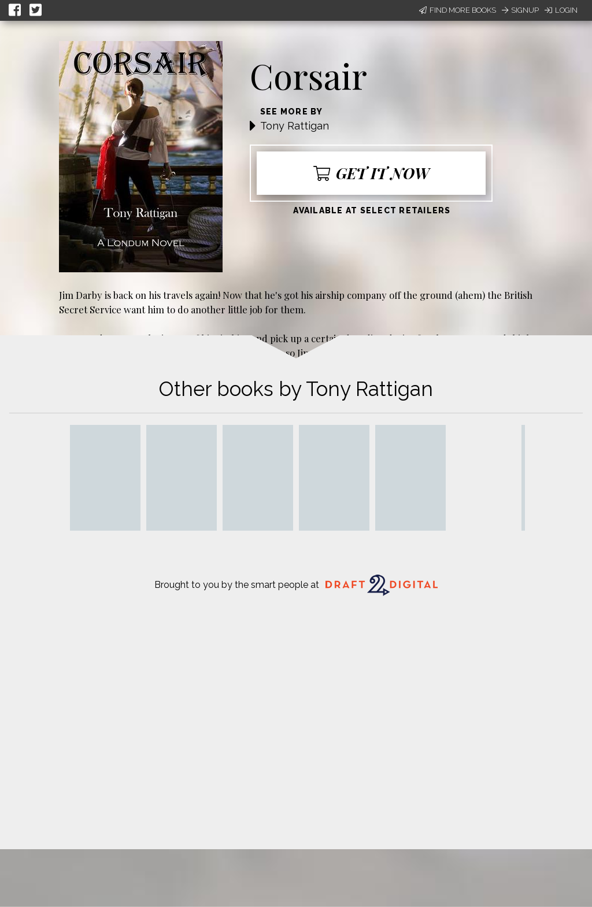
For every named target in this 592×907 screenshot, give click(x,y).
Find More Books (457, 10)
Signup (520, 10)
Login (561, 10)
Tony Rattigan (294, 126)
